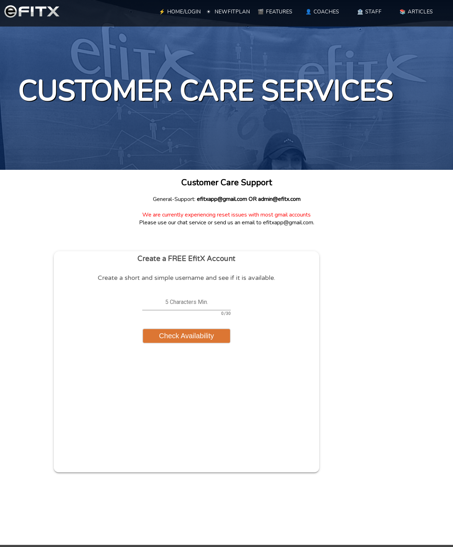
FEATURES (275, 11)
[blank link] (131, 11)
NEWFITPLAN (228, 11)
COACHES (322, 11)
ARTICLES (416, 11)
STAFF (369, 11)
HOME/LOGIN (180, 11)
